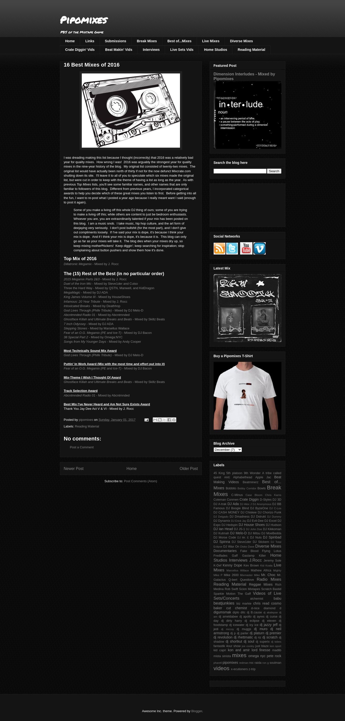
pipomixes (230, 662)
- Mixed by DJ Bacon (108, 333)
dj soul (249, 641)
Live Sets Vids (181, 50)
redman (243, 662)
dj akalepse (270, 612)
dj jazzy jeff (268, 625)
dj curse (271, 616)
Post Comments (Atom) (140, 481)
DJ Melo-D (238, 533)
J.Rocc (255, 560)
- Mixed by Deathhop (92, 306)
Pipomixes (83, 20)
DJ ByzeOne (259, 508)
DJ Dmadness (239, 516)
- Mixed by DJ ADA (86, 292)
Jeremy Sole (272, 560)
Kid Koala (266, 565)
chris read (261, 603)
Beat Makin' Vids (118, 50)
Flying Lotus (271, 551)
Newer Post (74, 469)
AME (227, 477)
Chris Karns (273, 495)
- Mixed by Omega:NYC (93, 337)
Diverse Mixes (241, 41)
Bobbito (231, 488)
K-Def (217, 565)
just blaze (262, 646)
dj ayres (258, 616)
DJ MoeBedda (271, 533)
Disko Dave (247, 546)
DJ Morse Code (225, 537)
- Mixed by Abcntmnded (97, 315)
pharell (218, 662)
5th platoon (234, 473)
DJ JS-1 (239, 529)
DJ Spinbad (272, 537)
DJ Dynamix (222, 521)
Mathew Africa (261, 570)
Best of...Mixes (179, 41)
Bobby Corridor (246, 488)
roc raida (255, 662)
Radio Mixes (269, 579)
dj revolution (223, 637)
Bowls (261, 488)
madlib (276, 650)
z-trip (252, 669)
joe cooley (248, 646)
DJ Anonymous (262, 504)
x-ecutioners (239, 669)
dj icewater (237, 625)
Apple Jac (263, 477)
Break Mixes (147, 41)
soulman (275, 662)
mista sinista (222, 656)
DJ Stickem (261, 542)
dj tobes (276, 641)
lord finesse (261, 650)
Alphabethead (242, 477)
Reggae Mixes (261, 584)
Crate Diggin (249, 499)
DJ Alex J (246, 504)
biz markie (243, 603)
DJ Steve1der (241, 542)
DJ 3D (277, 499)
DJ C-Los (275, 508)
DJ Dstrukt (258, 516)
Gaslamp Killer (254, 555)
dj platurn (257, 633)
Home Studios (215, 50)
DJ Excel (270, 521)
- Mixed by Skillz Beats (114, 319)
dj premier (273, 633)
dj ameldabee (228, 616)
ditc (243, 612)
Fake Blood (249, 551)
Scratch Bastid (271, 589)
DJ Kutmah (221, 533)
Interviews (151, 50)
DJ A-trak (220, 504)
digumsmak (222, 612)
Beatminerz (251, 482)
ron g (265, 662)
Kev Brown (251, 565)
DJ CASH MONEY (227, 512)
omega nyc (256, 656)
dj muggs (244, 629)
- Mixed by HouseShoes (97, 297)
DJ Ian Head (223, 529)
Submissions (115, 41)
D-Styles (266, 499)
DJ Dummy (274, 516)
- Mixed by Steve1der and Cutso (101, 283)
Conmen (233, 499)
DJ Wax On (231, 546)
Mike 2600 (231, 575)
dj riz (257, 637)
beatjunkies (224, 603)
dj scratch (270, 637)
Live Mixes (211, 41)
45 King (219, 473)
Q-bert (232, 579)
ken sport (275, 646)
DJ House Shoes (252, 525)
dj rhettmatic (243, 637)
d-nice (255, 608)
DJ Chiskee (249, 512)
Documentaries (225, 551)
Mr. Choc (268, 575)
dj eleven (269, 620)
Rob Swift (231, 589)
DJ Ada (233, 504)
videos (222, 668)
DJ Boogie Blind (237, 508)
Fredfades (221, 555)
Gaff (235, 555)
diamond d (272, 608)
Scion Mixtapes (249, 589)
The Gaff (244, 593)
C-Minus (237, 495)
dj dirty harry (231, 620)
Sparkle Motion (224, 593)
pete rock (274, 656)
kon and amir (239, 650)
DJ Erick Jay (238, 520)
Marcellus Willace (237, 570)
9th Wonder (252, 473)
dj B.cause (254, 612)
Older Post (189, 469)
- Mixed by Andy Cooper (102, 341)
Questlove (247, 579)
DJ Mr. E (243, 537)
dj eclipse (252, 620)
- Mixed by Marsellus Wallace (97, 328)
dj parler (242, 633)
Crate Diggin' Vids (80, 50)
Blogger (196, 711)
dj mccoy (227, 629)
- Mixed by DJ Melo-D (103, 310)
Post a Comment (82, 447)
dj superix (263, 641)
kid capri (220, 650)
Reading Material (251, 50)
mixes (239, 655)
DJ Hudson (273, 525)
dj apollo (245, 616)
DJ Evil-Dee (255, 521)
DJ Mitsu (254, 533)
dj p (233, 633)
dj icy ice (252, 625)
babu (277, 598)
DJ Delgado (221, 516)
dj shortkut (234, 641)
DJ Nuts (256, 537)
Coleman (220, 499)
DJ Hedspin (229, 525)
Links (89, 41)
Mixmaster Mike (250, 575)
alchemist (256, 598)
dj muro (260, 629)
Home (70, 41)
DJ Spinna (222, 542)
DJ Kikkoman (272, 529)
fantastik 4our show (227, 646)
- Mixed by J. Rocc (91, 264)
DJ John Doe (254, 529)
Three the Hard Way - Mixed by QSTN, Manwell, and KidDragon (109, 288)
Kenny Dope (232, 565)
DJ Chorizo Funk (269, 512)
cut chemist (236, 608)
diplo (236, 612)
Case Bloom (254, 495)
